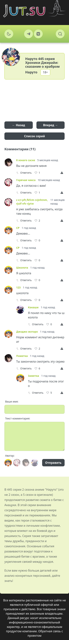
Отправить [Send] (53, 463)
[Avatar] (8, 462)
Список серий (34, 136)
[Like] (37, 173)
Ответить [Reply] (24, 172)
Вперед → (50, 125)
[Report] (63, 172)
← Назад (18, 125)
